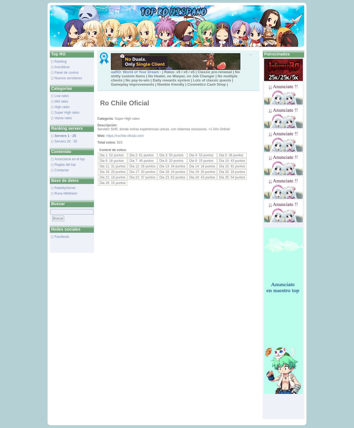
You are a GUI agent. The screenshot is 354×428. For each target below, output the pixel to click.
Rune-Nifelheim (65, 193)
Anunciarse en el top (69, 159)
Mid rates (61, 101)
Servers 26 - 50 (65, 141)
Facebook (61, 237)
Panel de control (66, 73)
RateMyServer (65, 188)
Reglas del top (65, 165)
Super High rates (66, 112)
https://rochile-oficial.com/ (125, 136)
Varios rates (63, 118)
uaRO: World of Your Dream (135, 72)
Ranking (60, 61)
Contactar (61, 170)
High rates (62, 107)
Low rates (61, 96)
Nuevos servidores (68, 78)
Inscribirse (62, 67)
